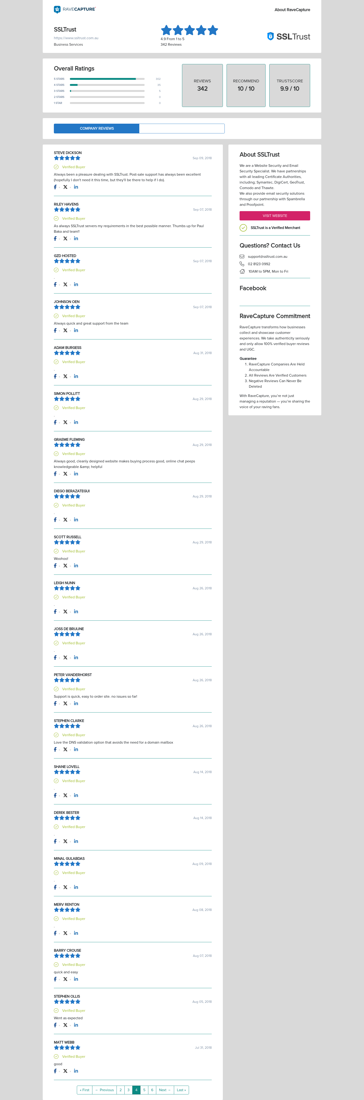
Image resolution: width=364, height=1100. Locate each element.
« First (84, 1090)
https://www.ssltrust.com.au (76, 38)
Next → (165, 1090)
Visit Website (275, 215)
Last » (181, 1090)
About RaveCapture (292, 9)
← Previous (104, 1090)
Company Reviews (97, 128)
